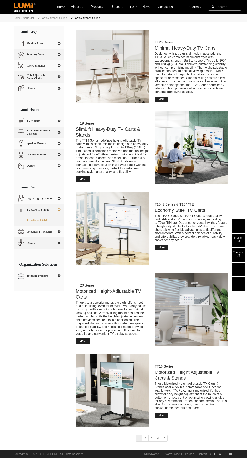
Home (61, 6)
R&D (133, 6)
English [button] (195, 6)
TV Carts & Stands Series (51, 18)
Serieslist (28, 18)
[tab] (39, 43)
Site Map (188, 453)
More (161, 99)
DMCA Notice (151, 453)
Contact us (165, 6)
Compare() (238, 254)
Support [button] (118, 6)
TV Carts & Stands (37, 219)
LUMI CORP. (50, 453)
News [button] (147, 6)
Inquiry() (238, 239)
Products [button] (98, 6)
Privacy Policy (171, 453)
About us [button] (78, 6)
